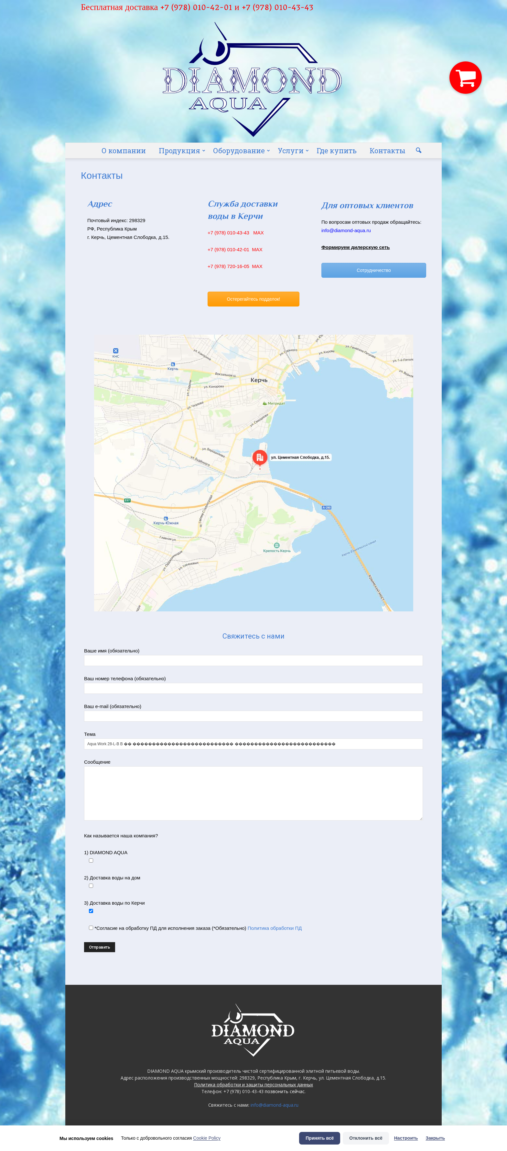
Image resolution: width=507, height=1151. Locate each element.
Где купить (337, 150)
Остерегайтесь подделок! (253, 299)
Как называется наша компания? (121, 835)
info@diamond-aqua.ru (274, 1105)
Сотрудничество (374, 270)
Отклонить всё (365, 1138)
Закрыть (435, 1138)
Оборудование (241, 150)
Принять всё (320, 1138)
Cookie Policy (207, 1138)
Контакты (387, 150)
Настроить (406, 1138)
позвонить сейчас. (285, 1091)
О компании (124, 150)
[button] (418, 150)
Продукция (182, 150)
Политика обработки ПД (275, 928)
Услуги (293, 150)
